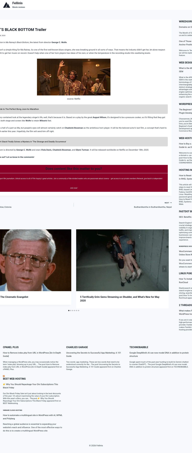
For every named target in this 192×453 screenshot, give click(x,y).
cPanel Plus (11, 347)
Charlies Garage (77, 347)
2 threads (185, 305)
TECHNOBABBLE (138, 347)
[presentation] (122, 260)
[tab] (68, 310)
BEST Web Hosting (14, 378)
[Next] (164, 269)
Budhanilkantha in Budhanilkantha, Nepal (124, 204)
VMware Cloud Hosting (12, 410)
